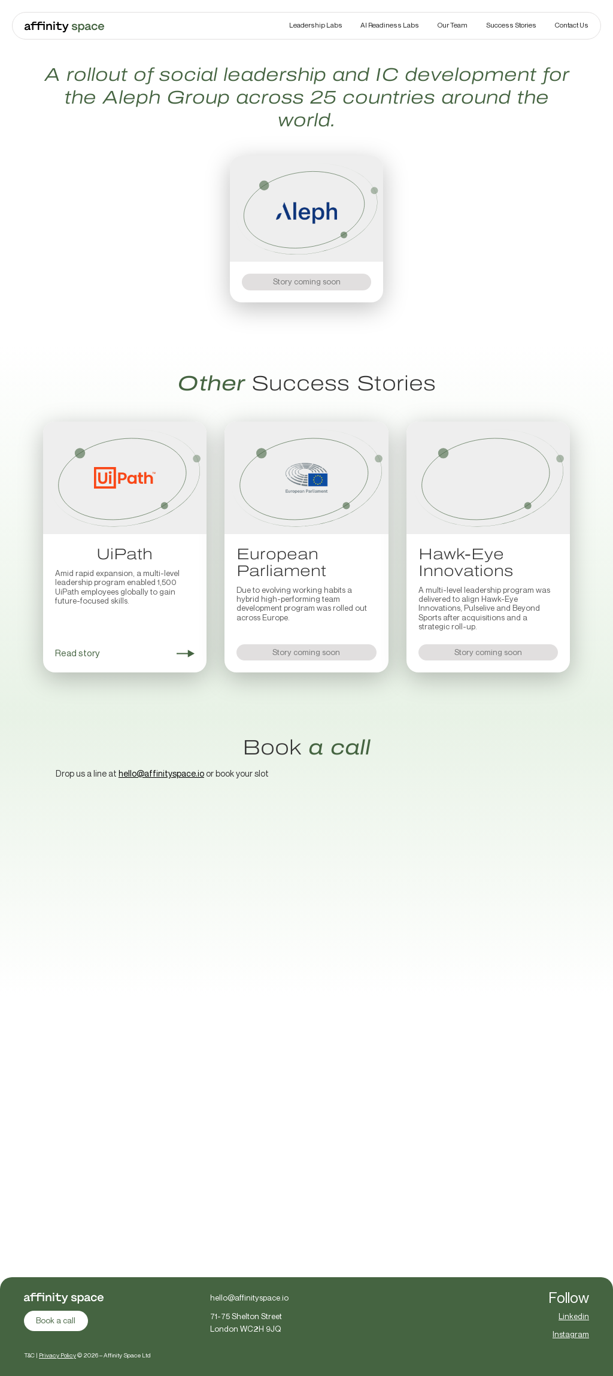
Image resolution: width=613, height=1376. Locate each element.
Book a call (55, 1320)
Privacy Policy (56, 1355)
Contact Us (571, 25)
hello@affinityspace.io (161, 773)
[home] (64, 26)
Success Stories (511, 25)
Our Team (453, 25)
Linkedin (574, 1316)
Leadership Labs (315, 25)
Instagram (571, 1334)
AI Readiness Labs (389, 25)
